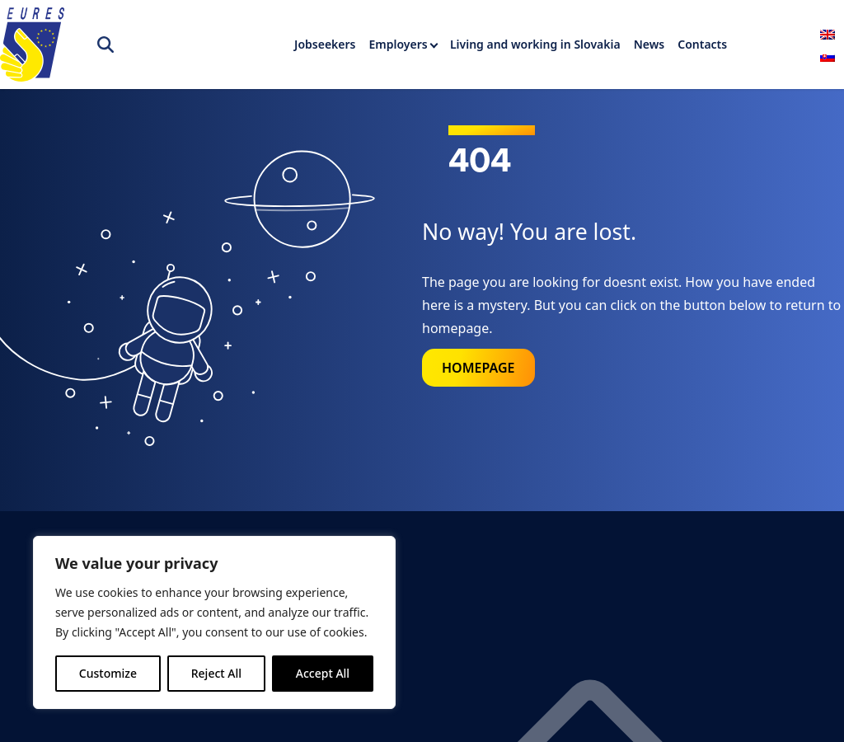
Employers (398, 44)
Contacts (702, 44)
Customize (108, 673)
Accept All (322, 673)
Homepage (478, 368)
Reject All (216, 673)
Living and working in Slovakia (535, 44)
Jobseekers (324, 44)
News (649, 44)
